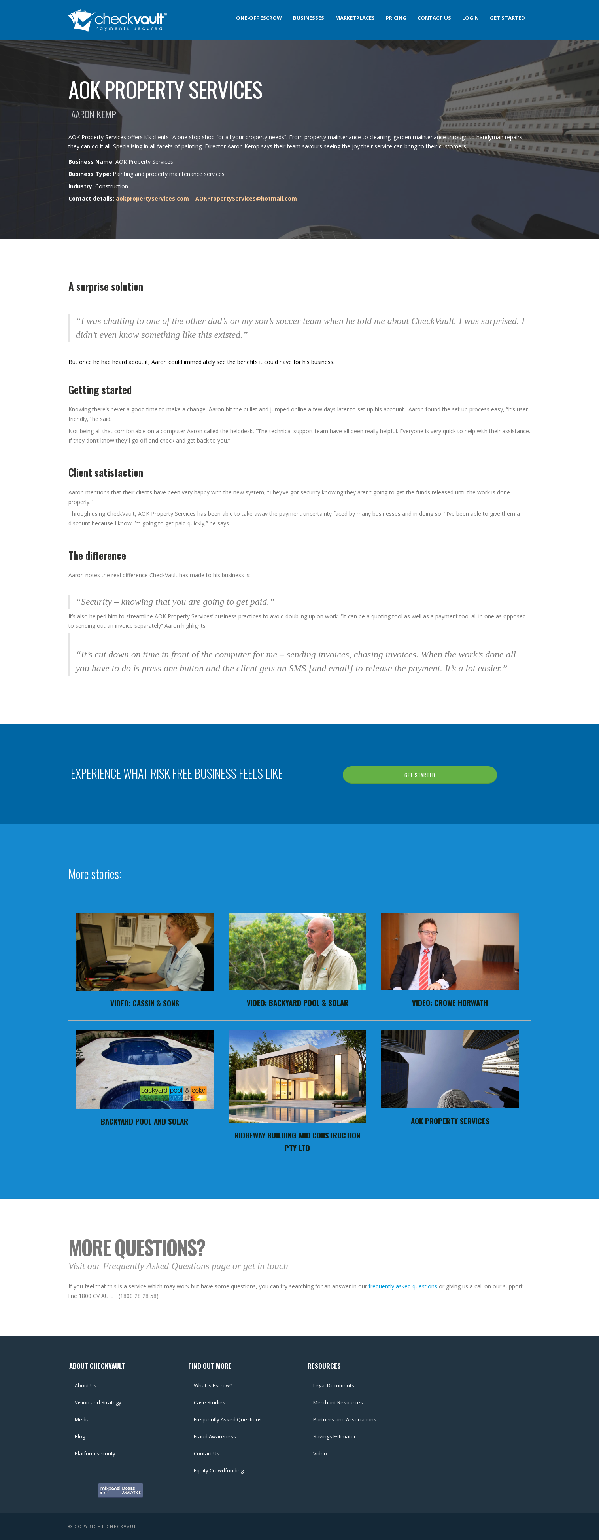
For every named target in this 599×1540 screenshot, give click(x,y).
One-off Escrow (259, 17)
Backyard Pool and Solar (144, 1121)
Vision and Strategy (98, 1402)
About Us (85, 1385)
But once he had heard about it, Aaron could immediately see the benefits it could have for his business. (201, 362)
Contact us (434, 17)
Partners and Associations (344, 1419)
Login (470, 17)
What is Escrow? (213, 1385)
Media (82, 1419)
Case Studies (209, 1402)
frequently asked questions (402, 1286)
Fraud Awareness (215, 1436)
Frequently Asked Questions (228, 1419)
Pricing (396, 17)
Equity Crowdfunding (219, 1470)
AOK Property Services (450, 1120)
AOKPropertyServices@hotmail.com (246, 198)
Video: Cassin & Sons (144, 1002)
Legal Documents (333, 1385)
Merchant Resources (338, 1402)
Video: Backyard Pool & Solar (297, 1002)
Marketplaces (355, 17)
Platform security (95, 1453)
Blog (80, 1436)
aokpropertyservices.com (152, 198)
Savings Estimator (334, 1436)
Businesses (308, 17)
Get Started (507, 17)
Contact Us (206, 1453)
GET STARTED (419, 775)
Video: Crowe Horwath (450, 1002)
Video (320, 1453)
